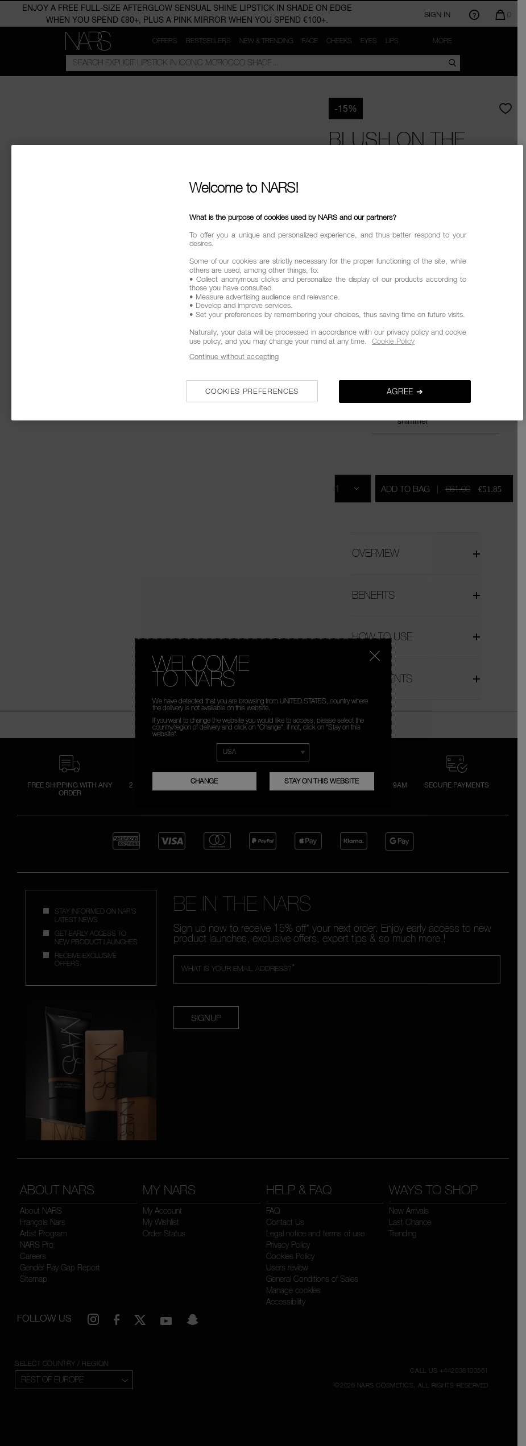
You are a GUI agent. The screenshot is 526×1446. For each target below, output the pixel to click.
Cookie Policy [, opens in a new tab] (393, 340)
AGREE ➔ (405, 391)
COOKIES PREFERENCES (251, 390)
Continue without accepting (234, 356)
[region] (267, 282)
